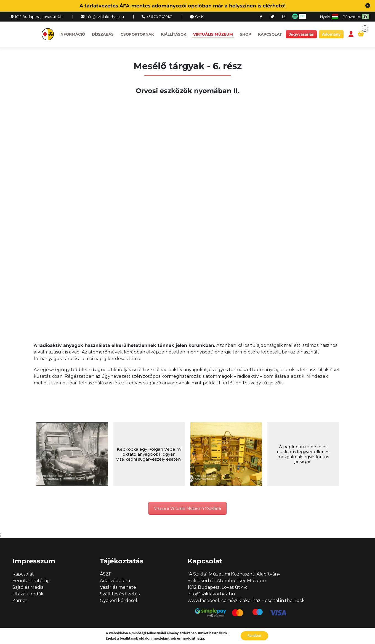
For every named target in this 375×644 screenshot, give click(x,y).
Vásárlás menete (118, 587)
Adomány (331, 34)
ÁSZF (105, 574)
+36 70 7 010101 (159, 16)
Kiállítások (173, 34)
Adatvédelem (115, 581)
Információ (72, 34)
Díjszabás (103, 34)
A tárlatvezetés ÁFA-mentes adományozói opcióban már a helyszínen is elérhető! (182, 6)
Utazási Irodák (28, 594)
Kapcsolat (270, 34)
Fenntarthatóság (31, 581)
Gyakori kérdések (119, 600)
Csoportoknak (137, 34)
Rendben (254, 635)
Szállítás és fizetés (120, 594)
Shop (245, 34)
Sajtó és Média (28, 587)
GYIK (199, 16)
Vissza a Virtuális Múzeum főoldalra (187, 508)
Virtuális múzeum (213, 34)
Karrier (19, 600)
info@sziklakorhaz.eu (105, 16)
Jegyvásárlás (301, 34)
